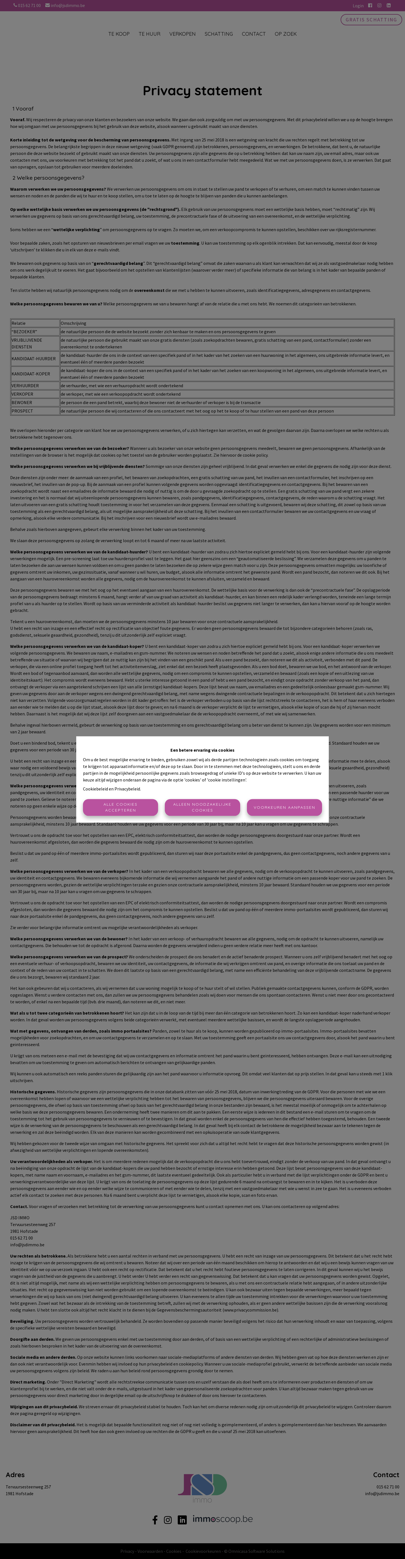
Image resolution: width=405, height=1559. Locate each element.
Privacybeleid (127, 789)
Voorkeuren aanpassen (284, 807)
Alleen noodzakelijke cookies (202, 807)
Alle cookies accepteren (121, 807)
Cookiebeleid (95, 789)
